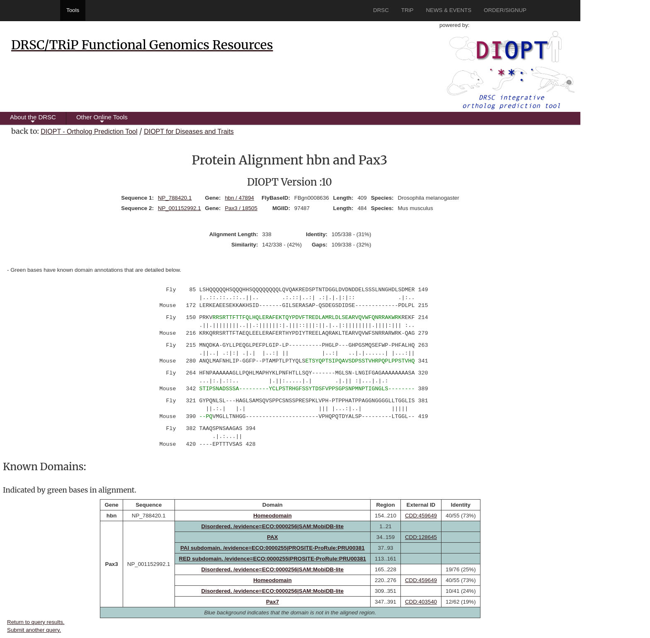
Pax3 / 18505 (241, 208)
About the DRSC (33, 119)
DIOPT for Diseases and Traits (189, 131)
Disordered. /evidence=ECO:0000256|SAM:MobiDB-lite (272, 526)
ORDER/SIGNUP (505, 10)
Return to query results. (36, 622)
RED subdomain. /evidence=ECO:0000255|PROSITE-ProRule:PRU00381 (272, 559)
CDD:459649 (421, 515)
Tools (72, 10)
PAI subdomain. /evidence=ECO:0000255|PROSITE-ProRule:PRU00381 (272, 548)
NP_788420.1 (175, 198)
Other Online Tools (102, 119)
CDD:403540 (421, 602)
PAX (272, 537)
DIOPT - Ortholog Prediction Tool (89, 131)
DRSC (381, 10)
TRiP (407, 10)
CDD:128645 (421, 537)
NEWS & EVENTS (448, 10)
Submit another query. (34, 630)
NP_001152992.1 (179, 208)
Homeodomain (272, 515)
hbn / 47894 (239, 198)
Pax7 (272, 602)
